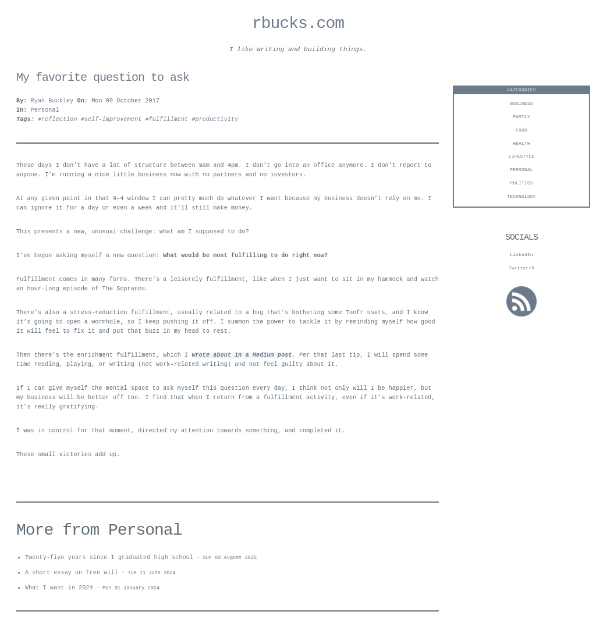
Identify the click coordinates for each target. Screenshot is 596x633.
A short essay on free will (71, 575)
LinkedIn (521, 256)
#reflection (59, 122)
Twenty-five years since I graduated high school (109, 560)
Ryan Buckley (52, 103)
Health (521, 145)
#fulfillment (168, 122)
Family (521, 118)
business (521, 105)
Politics (521, 185)
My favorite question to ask (102, 79)
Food (521, 132)
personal (521, 171)
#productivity (214, 122)
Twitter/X (522, 269)
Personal (45, 112)
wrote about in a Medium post (241, 357)
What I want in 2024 (59, 591)
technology (521, 198)
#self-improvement (113, 122)
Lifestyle (522, 158)
